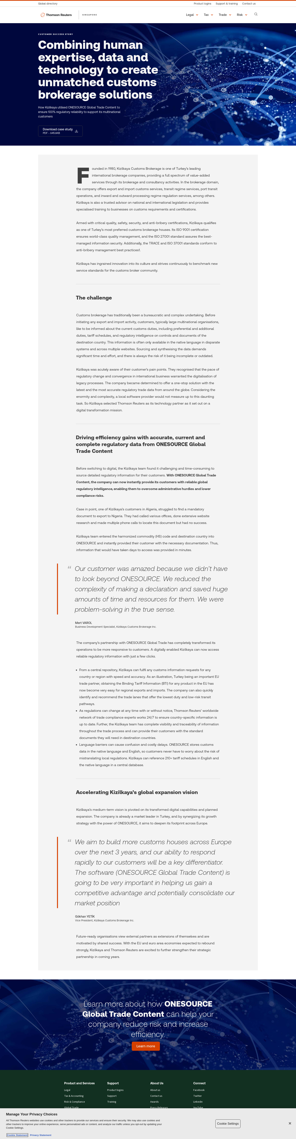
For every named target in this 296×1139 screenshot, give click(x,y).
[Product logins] (203, 4)
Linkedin (198, 1102)
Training (111, 1102)
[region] (148, 1123)
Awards (154, 1102)
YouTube (198, 1107)
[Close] (290, 1123)
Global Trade (71, 1107)
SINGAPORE (89, 14)
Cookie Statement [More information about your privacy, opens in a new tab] (17, 1135)
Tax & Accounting (74, 1096)
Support (111, 1096)
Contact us (156, 1096)
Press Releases (159, 1107)
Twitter (197, 1096)
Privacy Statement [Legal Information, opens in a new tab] (40, 1135)
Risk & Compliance (74, 1102)
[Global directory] (49, 4)
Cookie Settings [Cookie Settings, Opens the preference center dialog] (228, 1123)
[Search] (256, 14)
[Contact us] (249, 4)
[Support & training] (227, 4)
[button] (193, 15)
